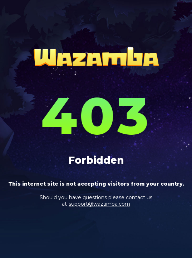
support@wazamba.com (99, 204)
